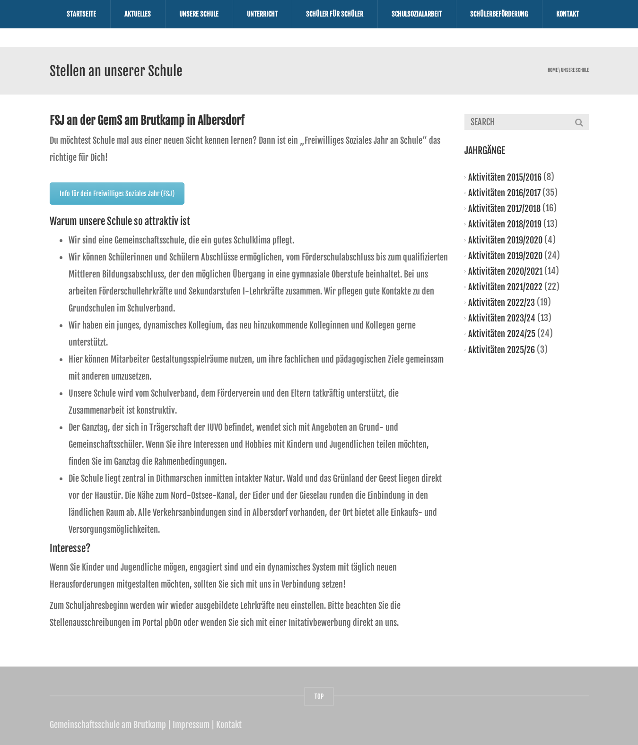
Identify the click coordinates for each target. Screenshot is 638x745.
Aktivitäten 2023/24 (501, 318)
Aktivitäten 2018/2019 (505, 224)
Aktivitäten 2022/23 (501, 302)
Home (553, 70)
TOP (319, 696)
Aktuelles (137, 14)
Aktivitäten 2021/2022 (505, 287)
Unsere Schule (198, 14)
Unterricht (262, 14)
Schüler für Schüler (334, 14)
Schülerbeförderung (499, 14)
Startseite (81, 14)
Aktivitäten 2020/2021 (505, 271)
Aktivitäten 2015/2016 (505, 177)
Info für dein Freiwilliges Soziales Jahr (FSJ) (117, 194)
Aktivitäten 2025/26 (501, 349)
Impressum (191, 724)
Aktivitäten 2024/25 (501, 334)
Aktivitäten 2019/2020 (505, 239)
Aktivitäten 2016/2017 (504, 193)
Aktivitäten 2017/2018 (504, 208)
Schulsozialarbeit (417, 14)
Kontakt (567, 14)
